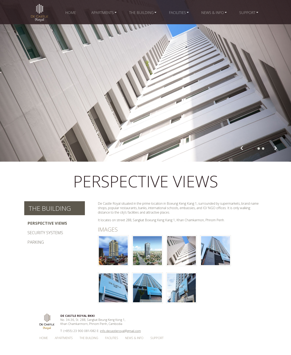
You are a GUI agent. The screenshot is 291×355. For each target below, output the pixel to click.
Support (156, 338)
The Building (49, 208)
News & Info (134, 338)
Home (43, 338)
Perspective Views (47, 223)
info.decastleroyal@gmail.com (120, 331)
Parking (35, 242)
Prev (241, 148)
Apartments (64, 338)
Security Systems (45, 232)
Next (275, 148)
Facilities (111, 338)
